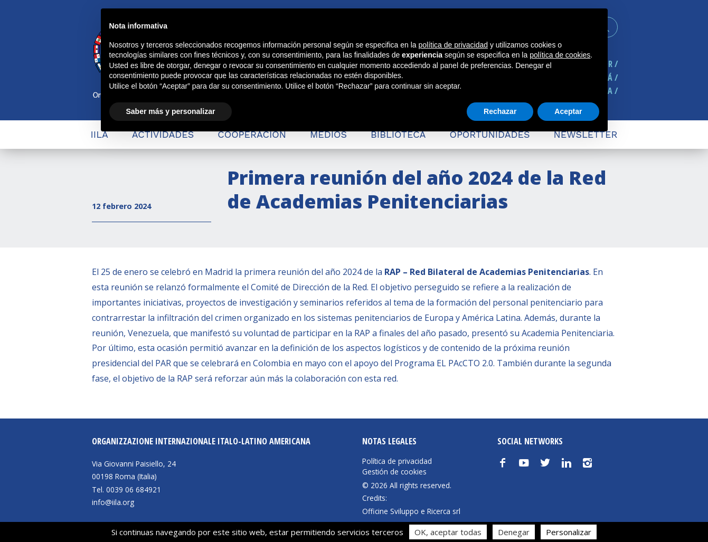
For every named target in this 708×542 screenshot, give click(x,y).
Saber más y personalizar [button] (170, 111)
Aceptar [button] (568, 111)
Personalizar (568, 532)
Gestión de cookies (394, 472)
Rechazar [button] (500, 111)
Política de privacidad (397, 461)
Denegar (514, 532)
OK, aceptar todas (448, 532)
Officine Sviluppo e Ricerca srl (411, 511)
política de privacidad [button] (453, 45)
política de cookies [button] (560, 55)
